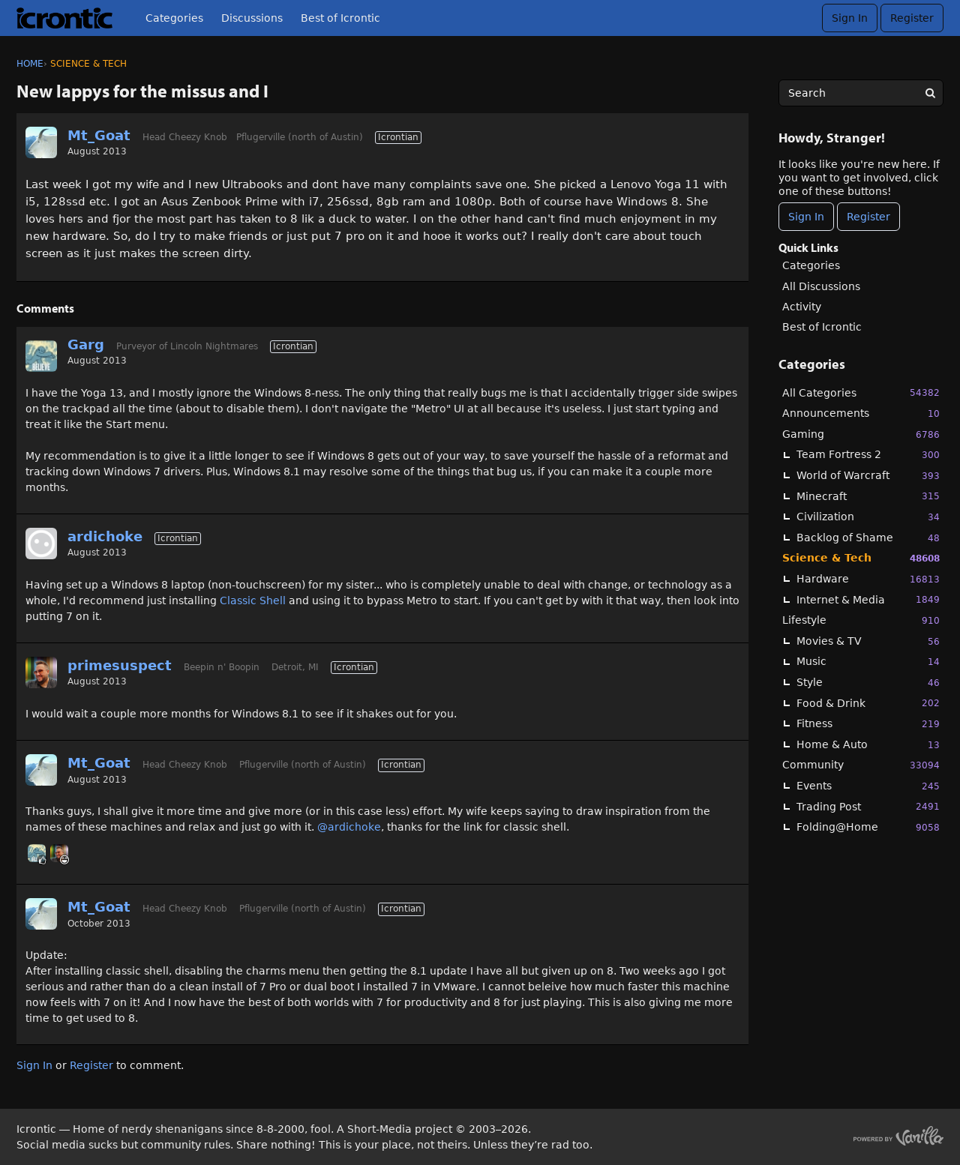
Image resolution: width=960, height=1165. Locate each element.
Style (868, 682)
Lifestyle (861, 620)
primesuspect (120, 665)
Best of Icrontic (340, 18)
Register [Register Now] (868, 217)
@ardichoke (349, 827)
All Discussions (821, 286)
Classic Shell (253, 600)
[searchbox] (861, 92)
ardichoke (105, 536)
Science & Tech (861, 558)
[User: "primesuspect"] (41, 672)
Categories (174, 18)
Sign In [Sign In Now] (806, 217)
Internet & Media (868, 599)
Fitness (868, 724)
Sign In (850, 18)
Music (868, 661)
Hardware (868, 579)
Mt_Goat (99, 135)
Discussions (252, 18)
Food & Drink (868, 703)
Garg (86, 344)
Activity (801, 307)
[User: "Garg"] (41, 356)
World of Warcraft (868, 476)
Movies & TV (868, 641)
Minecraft (868, 496)
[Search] (930, 92)
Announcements (861, 413)
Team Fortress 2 (868, 455)
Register (912, 18)
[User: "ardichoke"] (41, 543)
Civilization (868, 517)
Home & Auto (868, 745)
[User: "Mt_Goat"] (41, 142)
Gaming (861, 434)
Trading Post (868, 806)
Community (861, 765)
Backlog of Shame (868, 538)
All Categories (861, 392)
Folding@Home (868, 827)
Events (868, 786)
